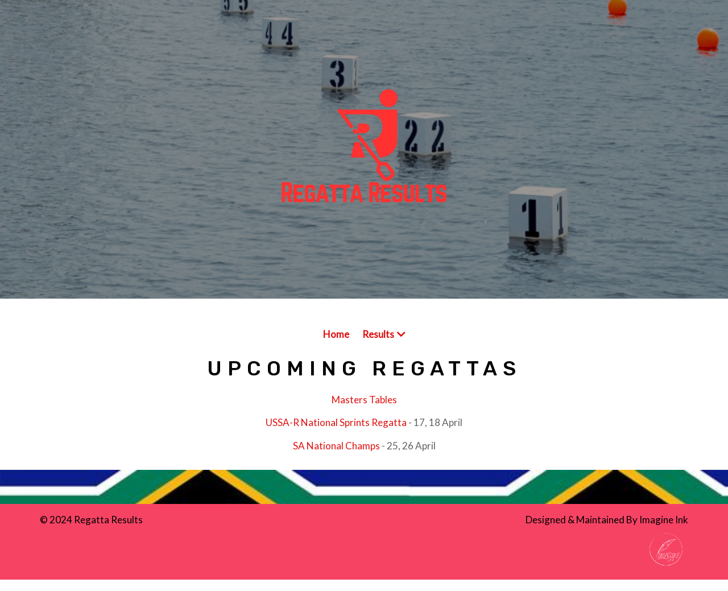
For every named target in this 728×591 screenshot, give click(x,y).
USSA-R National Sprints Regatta (336, 422)
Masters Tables (364, 400)
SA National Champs (336, 446)
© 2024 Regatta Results (91, 520)
